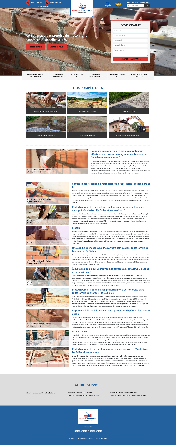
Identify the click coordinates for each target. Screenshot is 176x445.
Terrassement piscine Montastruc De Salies (123, 392)
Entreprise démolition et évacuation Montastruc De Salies (128, 395)
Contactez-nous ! (57, 47)
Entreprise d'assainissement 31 (95, 75)
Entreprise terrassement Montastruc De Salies (40, 393)
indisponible (33, 2)
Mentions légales (101, 438)
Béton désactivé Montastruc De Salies (80, 392)
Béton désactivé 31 (77, 75)
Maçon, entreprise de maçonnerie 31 (35, 75)
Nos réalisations (35, 47)
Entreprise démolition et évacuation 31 (140, 75)
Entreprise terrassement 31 (59, 75)
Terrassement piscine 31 (117, 75)
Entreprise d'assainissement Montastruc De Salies (83, 395)
